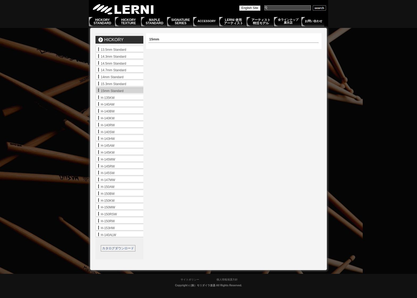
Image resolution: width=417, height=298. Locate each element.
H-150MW (108, 207)
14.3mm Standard (113, 56)
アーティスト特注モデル (260, 21)
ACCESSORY (207, 21)
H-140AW (108, 104)
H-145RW (108, 166)
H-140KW (108, 118)
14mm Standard (112, 77)
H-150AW (108, 187)
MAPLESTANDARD (154, 21)
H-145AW (108, 146)
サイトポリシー (190, 279)
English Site (249, 8)
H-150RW (108, 221)
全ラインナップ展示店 (288, 21)
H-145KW (108, 152)
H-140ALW (108, 235)
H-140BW (108, 111)
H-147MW (108, 180)
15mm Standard (112, 91)
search (319, 8)
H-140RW (108, 125)
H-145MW (108, 159)
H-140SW (108, 132)
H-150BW (108, 194)
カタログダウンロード (118, 248)
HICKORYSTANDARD (102, 21)
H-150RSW (109, 214)
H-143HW (108, 139)
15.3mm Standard (113, 84)
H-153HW (108, 228)
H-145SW (108, 173)
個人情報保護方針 (227, 279)
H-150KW (108, 201)
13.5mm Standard (113, 50)
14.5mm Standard (113, 63)
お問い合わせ (313, 21)
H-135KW (108, 98)
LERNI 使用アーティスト (233, 21)
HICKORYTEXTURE (128, 21)
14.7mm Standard (113, 70)
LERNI (123, 9)
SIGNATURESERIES (180, 21)
